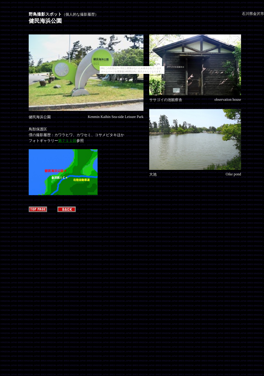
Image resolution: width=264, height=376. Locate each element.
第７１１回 (67, 141)
